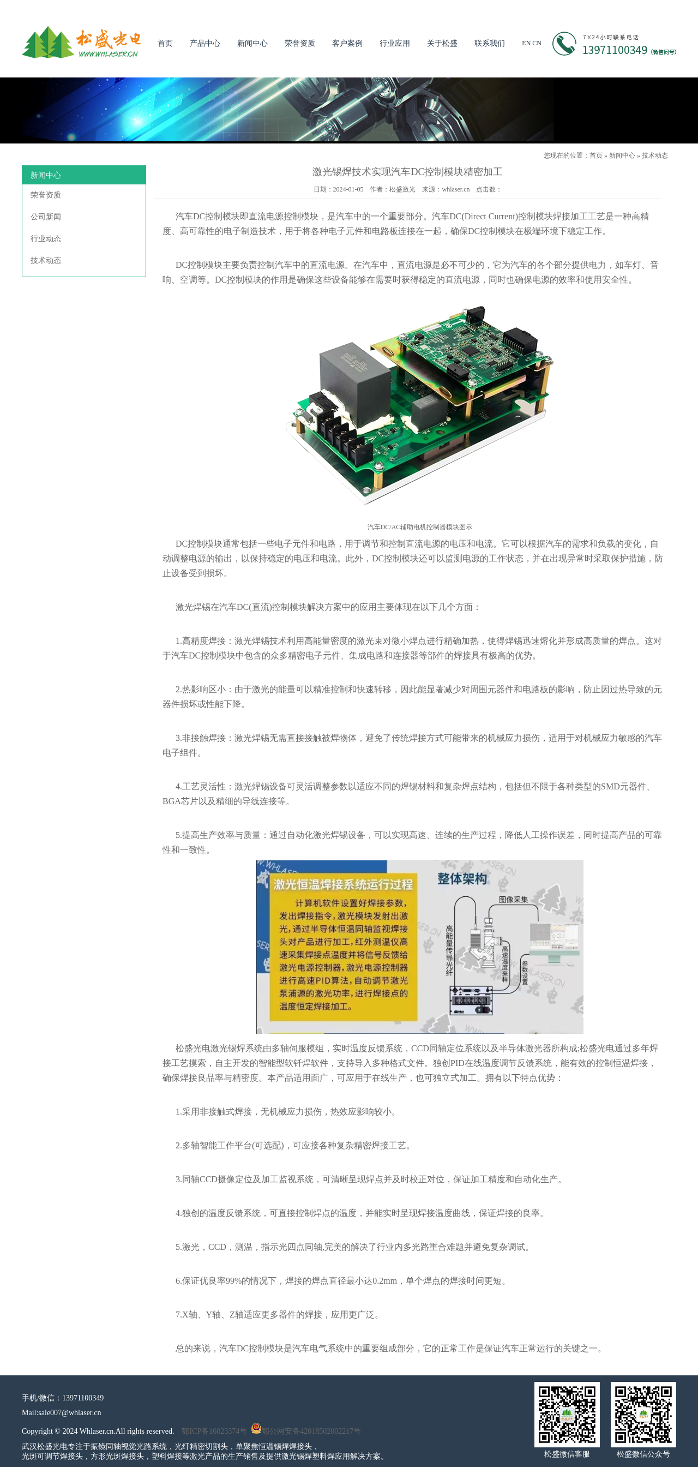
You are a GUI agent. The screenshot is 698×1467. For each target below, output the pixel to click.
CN (536, 43)
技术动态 (655, 155)
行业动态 (46, 239)
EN (526, 43)
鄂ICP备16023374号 (214, 1431)
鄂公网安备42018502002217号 (306, 1431)
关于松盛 (442, 43)
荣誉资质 (300, 43)
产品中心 (205, 43)
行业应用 (395, 43)
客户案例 (347, 43)
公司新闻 (46, 217)
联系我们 (489, 43)
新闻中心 (252, 43)
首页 (165, 43)
